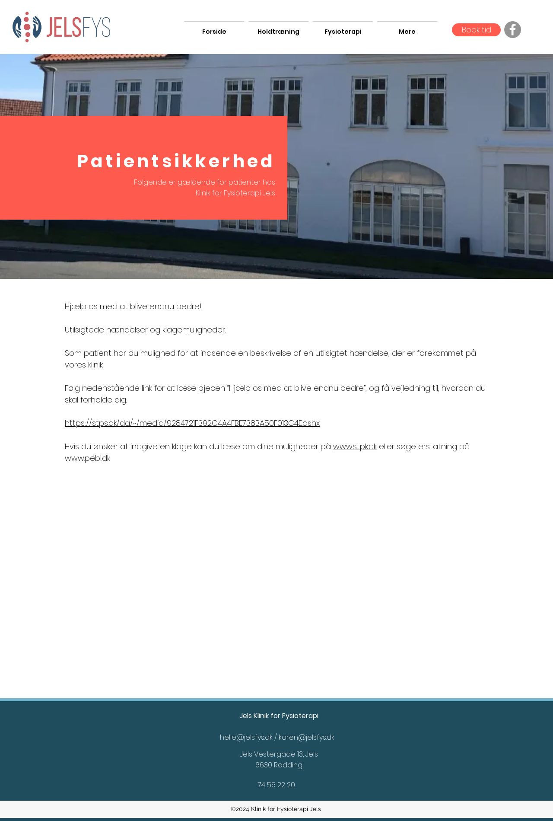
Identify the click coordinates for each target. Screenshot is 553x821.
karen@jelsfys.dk (306, 737)
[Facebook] (512, 29)
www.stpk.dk (355, 446)
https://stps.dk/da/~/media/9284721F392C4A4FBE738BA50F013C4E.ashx (192, 423)
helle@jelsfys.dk (246, 737)
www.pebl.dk (87, 458)
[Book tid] (476, 29)
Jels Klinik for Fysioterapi (278, 716)
